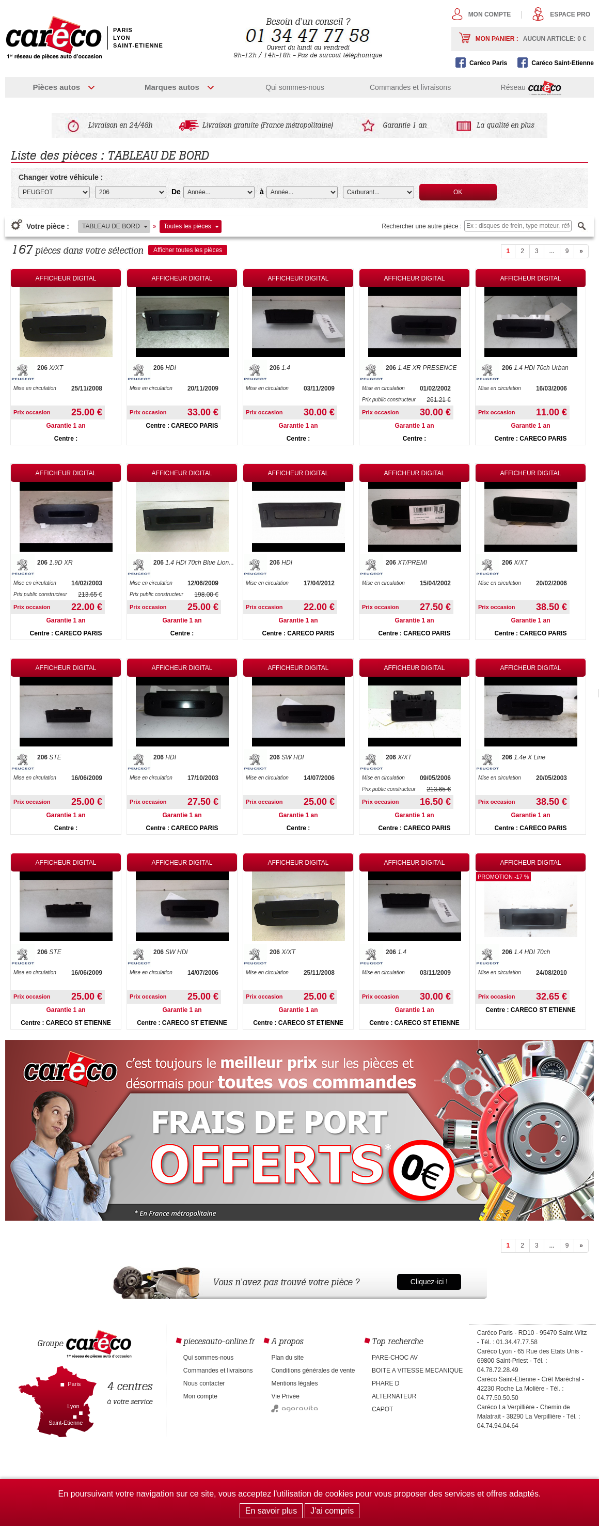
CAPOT (382, 1409)
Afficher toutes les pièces (187, 250)
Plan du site (287, 1357)
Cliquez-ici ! (429, 1282)
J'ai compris (332, 1510)
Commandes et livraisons (410, 87)
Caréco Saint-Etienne (562, 63)
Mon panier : (531, 38)
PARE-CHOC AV (395, 1357)
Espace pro (570, 14)
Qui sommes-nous (294, 87)
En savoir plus (271, 1510)
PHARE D (385, 1383)
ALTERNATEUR (394, 1396)
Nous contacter (204, 1383)
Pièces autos (56, 87)
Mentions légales (294, 1383)
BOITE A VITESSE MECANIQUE (417, 1370)
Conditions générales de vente (313, 1370)
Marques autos (172, 87)
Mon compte (489, 14)
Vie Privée (285, 1396)
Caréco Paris (488, 63)
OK (457, 192)
